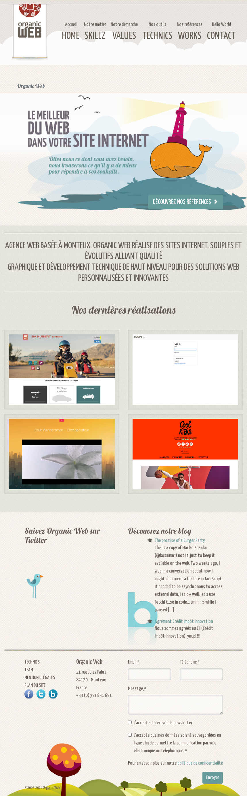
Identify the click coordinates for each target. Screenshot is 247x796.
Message (137, 688)
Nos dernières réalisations (123, 309)
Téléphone (190, 662)
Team (28, 670)
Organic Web (31, 86)
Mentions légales (39, 677)
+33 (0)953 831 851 (94, 695)
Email (133, 662)
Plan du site (34, 685)
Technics (32, 662)
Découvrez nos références (185, 202)
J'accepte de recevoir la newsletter (163, 723)
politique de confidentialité (200, 763)
